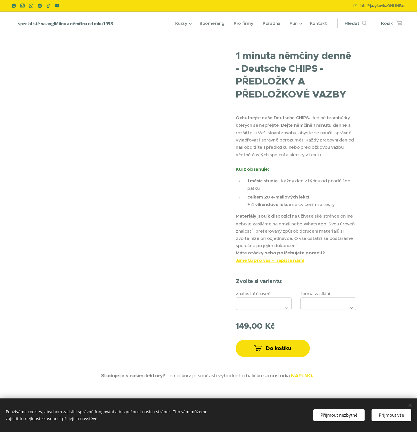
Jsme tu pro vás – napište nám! (270, 260)
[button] (355, 23)
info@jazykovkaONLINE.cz (382, 5)
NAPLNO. (302, 375)
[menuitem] (182, 23)
